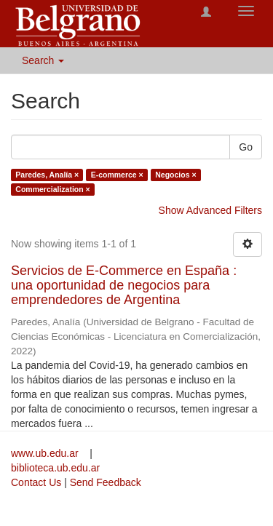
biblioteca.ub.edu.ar (55, 468)
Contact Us (36, 482)
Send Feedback (105, 482)
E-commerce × (117, 174)
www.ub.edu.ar (46, 453)
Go (246, 147)
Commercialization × (52, 189)
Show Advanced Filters (210, 210)
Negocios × (175, 174)
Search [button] (43, 60)
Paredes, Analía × (47, 174)
